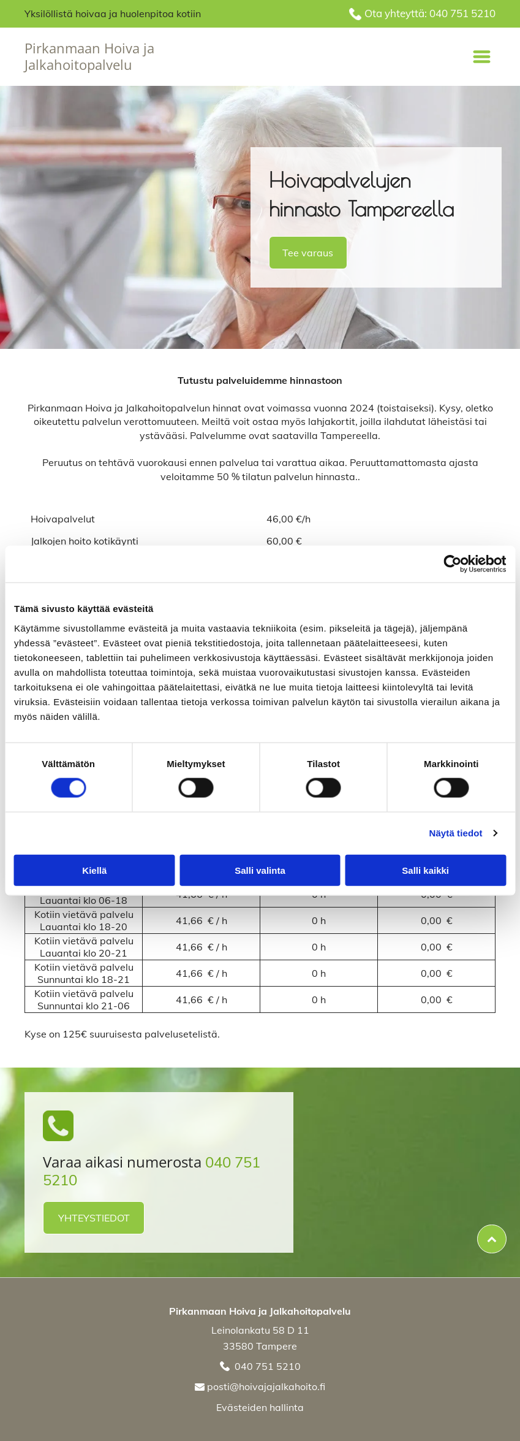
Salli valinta (260, 870)
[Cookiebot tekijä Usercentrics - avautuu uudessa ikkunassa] (452, 564)
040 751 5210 (462, 13)
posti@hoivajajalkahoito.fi (266, 1386)
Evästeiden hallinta (260, 1407)
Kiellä (94, 870)
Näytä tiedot (456, 833)
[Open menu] (482, 57)
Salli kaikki (425, 870)
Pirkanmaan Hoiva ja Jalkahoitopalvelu (89, 56)
